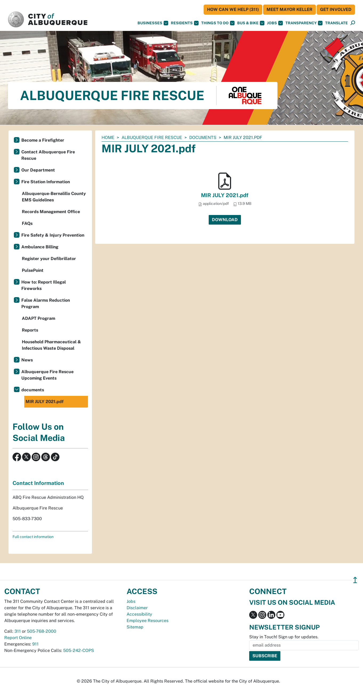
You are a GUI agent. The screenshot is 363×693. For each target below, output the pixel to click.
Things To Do (218, 23)
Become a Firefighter (42, 140)
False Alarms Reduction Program (45, 303)
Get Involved (336, 9)
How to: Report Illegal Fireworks (43, 285)
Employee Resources (147, 620)
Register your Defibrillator (49, 258)
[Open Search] (352, 23)
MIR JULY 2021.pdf (224, 195)
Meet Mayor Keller (289, 9)
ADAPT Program (38, 318)
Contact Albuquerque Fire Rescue (48, 155)
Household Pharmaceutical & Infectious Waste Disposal (51, 345)
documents (202, 137)
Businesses (153, 23)
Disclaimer (137, 607)
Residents (185, 23)
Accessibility (139, 614)
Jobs (275, 23)
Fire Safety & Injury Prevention (52, 235)
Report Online (18, 637)
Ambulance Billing (39, 246)
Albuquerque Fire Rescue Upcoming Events (47, 375)
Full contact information (33, 537)
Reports (30, 330)
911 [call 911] (35, 644)
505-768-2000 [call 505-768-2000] (41, 631)
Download (225, 219)
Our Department (38, 170)
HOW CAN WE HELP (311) (233, 9)
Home (108, 137)
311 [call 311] (17, 631)
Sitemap (135, 627)
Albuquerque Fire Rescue (152, 137)
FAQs (27, 223)
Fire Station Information (45, 181)
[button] (336, 23)
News (27, 360)
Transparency (303, 23)
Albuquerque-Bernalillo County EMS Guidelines (54, 196)
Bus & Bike (250, 23)
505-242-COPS (78, 650)
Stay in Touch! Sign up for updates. (283, 636)
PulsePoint (32, 270)
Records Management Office (51, 211)
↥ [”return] (355, 580)
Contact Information (38, 483)
